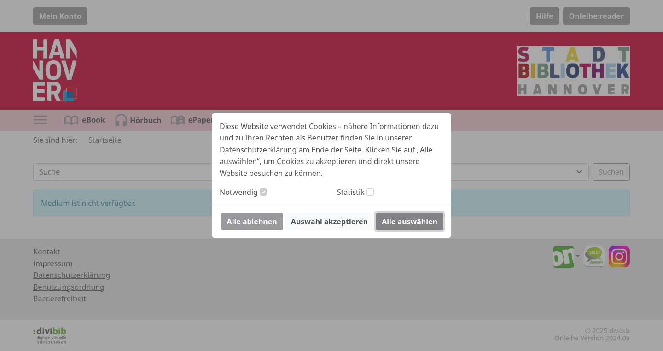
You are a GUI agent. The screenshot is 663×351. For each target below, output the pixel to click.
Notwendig (239, 192)
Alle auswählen (409, 221)
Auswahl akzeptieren (329, 221)
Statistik (351, 192)
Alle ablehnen (252, 221)
